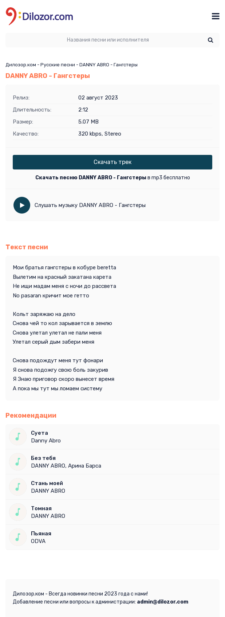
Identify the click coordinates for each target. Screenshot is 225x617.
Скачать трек (112, 162)
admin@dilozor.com (162, 602)
